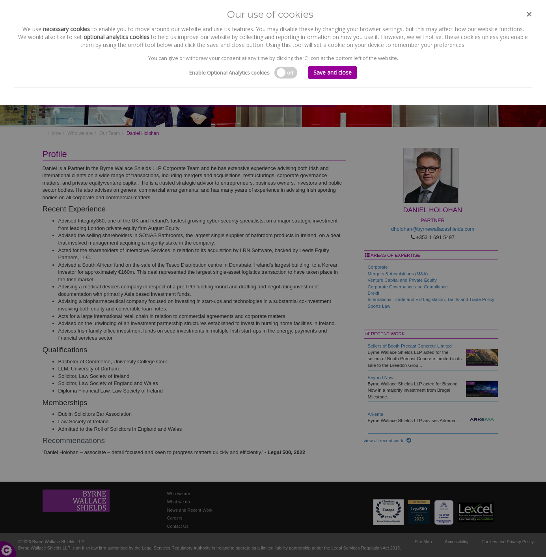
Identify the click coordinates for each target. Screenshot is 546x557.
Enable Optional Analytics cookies (229, 72)
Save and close (332, 72)
